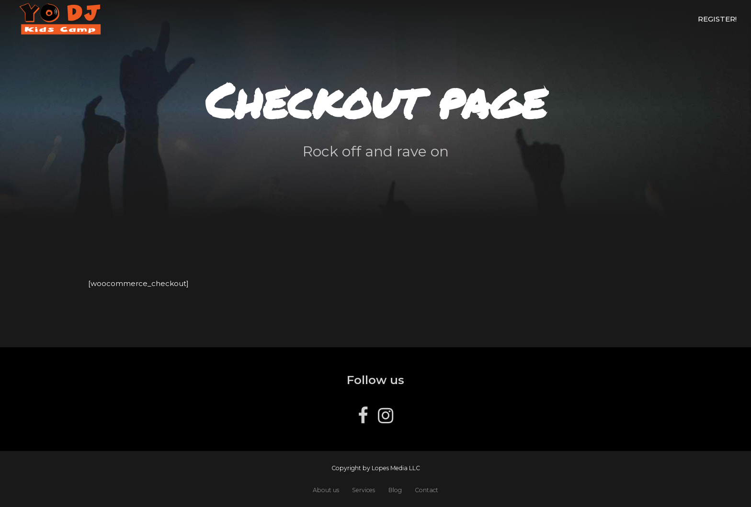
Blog (395, 490)
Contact (426, 490)
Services (363, 490)
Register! (717, 18)
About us (326, 490)
